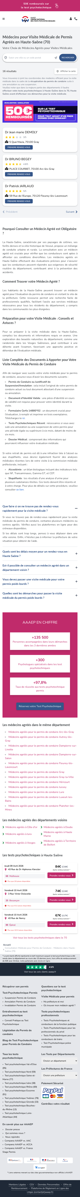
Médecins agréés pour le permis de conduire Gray (36, 772)
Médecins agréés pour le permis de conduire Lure (36, 792)
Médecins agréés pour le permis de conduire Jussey (37, 787)
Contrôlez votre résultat (55, 1104)
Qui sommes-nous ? (15, 1133)
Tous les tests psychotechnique (13, 1056)
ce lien (20, 489)
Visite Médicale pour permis (57, 996)
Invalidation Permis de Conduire (20, 1005)
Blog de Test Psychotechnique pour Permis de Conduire (20, 1042)
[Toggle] (71, 19)
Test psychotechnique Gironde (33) (21, 1101)
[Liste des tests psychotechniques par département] (59, 1060)
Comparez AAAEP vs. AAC (18, 1140)
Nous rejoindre (12, 1136)
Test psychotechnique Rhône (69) (21, 1086)
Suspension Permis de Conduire (20, 997)
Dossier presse (12, 1129)
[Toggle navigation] (4, 19)
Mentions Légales (17, 1184)
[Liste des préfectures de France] (59, 1075)
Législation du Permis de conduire (17, 1032)
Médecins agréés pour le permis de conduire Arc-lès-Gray (41, 732)
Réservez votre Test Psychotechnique (40, 706)
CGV (32, 1184)
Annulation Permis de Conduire (20, 1001)
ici (23, 418)
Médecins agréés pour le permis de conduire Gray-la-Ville (41, 777)
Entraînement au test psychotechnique (15, 1013)
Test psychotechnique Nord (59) (20, 1071)
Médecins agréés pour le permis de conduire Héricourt (39, 782)
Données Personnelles (49, 1184)
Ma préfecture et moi (54, 1001)
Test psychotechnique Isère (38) (20, 1083)
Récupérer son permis (15, 986)
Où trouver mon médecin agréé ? (59, 1005)
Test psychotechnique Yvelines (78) (22, 1098)
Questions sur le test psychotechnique (53, 988)
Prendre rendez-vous (19, 147)
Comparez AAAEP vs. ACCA (18, 1144)
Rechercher (68, 57)
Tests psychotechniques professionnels (55, 1013)
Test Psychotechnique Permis (20, 993)
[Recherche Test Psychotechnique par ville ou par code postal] (31, 57)
